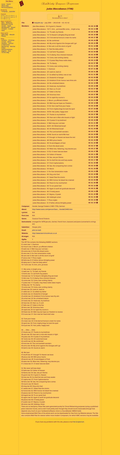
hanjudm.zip (38, 23)
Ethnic (9, 42)
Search (9, 4)
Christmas (11, 40)
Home (3, 4)
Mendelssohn (6, 27)
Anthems (4, 40)
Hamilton (4, 43)
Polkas (3, 48)
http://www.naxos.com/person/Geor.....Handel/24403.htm (52, 209)
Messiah (12, 34)
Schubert (4, 29)
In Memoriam (6, 45)
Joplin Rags (5, 34)
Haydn (9, 26)
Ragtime (4, 51)
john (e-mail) (36, 230)
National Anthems (7, 49)
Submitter (12, 11)
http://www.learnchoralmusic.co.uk (44, 233)
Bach (3, 23)
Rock (9, 51)
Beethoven (9, 23)
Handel (4, 26)
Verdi (3, 30)
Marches (12, 46)
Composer (5, 11)
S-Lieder (10, 29)
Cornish (4, 42)
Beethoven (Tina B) (7, 24)
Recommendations (7, 7)
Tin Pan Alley (5, 52)
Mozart (13, 27)
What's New (5, 6)
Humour (11, 43)
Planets (4, 36)
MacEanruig (5, 46)
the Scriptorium (78, 422)
